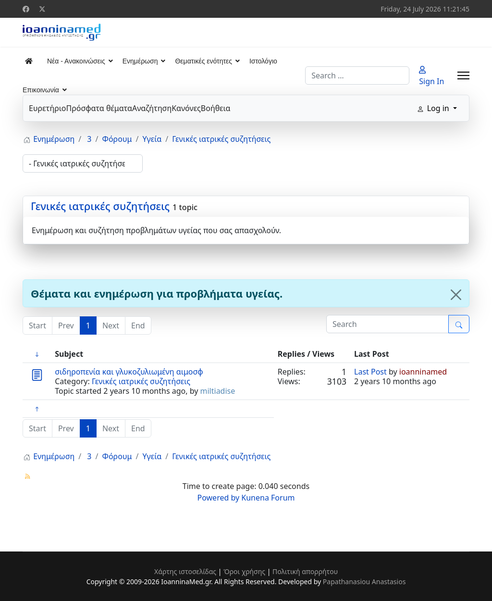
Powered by (218, 497)
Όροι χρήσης (244, 571)
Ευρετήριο (47, 108)
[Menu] (463, 75)
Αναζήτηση (152, 108)
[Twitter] (42, 8)
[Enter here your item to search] (387, 324)
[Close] (456, 295)
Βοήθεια (216, 108)
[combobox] (357, 75)
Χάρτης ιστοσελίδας (185, 571)
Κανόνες (186, 108)
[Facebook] (26, 8)
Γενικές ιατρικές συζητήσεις (100, 206)
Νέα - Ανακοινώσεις (76, 61)
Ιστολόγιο (263, 61)
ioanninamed (423, 371)
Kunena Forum (268, 497)
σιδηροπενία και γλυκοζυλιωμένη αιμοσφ (129, 371)
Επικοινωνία (41, 90)
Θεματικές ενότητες (203, 61)
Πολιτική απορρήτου (305, 571)
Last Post (370, 371)
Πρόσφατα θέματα (99, 108)
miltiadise (217, 391)
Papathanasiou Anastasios (364, 581)
